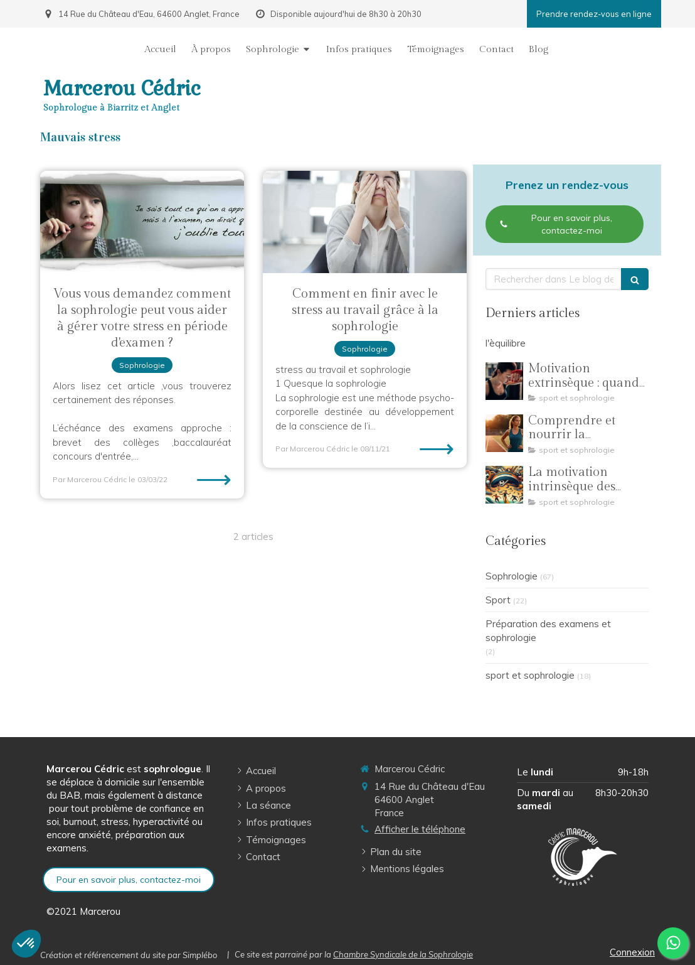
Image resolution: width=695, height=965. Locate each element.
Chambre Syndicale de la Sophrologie (403, 954)
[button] (26, 944)
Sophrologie (511, 576)
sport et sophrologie (530, 675)
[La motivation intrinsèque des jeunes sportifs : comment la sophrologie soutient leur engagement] (504, 485)
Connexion (632, 952)
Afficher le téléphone (419, 829)
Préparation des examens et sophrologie (548, 630)
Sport (498, 600)
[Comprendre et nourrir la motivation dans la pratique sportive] (504, 433)
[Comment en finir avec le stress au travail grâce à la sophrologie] (365, 222)
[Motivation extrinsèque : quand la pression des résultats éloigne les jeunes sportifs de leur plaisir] (504, 381)
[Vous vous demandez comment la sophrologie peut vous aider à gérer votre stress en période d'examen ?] (142, 222)
